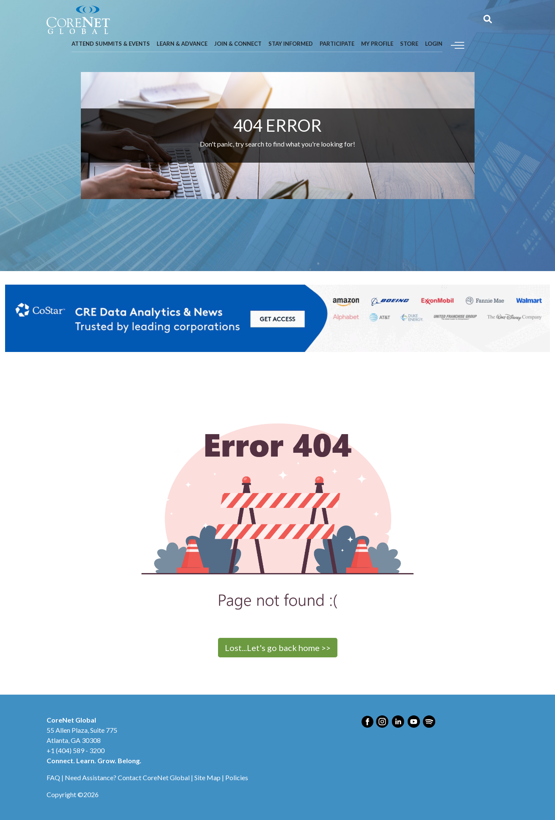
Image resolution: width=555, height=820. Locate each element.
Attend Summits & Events (111, 43)
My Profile (377, 43)
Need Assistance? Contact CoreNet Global (127, 777)
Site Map (207, 777)
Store (409, 43)
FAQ (53, 777)
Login (433, 43)
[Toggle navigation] (457, 44)
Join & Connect (238, 43)
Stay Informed (290, 43)
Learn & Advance (182, 43)
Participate (337, 43)
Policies (236, 777)
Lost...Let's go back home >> (278, 648)
